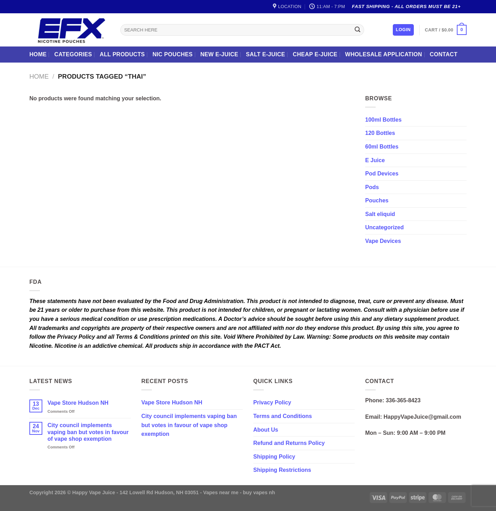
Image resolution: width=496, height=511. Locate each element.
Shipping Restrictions (282, 470)
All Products (122, 54)
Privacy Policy (272, 402)
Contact (444, 54)
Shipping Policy (274, 457)
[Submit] (357, 30)
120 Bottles (380, 133)
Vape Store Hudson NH (78, 403)
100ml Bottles (383, 120)
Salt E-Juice (265, 54)
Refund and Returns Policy (289, 443)
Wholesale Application (383, 54)
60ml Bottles (381, 147)
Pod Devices (381, 174)
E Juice (375, 160)
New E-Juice (219, 54)
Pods (372, 187)
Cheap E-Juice (315, 54)
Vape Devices (383, 241)
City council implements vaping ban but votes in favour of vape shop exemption (88, 431)
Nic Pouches (173, 54)
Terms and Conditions (282, 416)
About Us (265, 430)
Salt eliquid (380, 214)
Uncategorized (384, 227)
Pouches (377, 200)
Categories (73, 54)
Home (38, 54)
